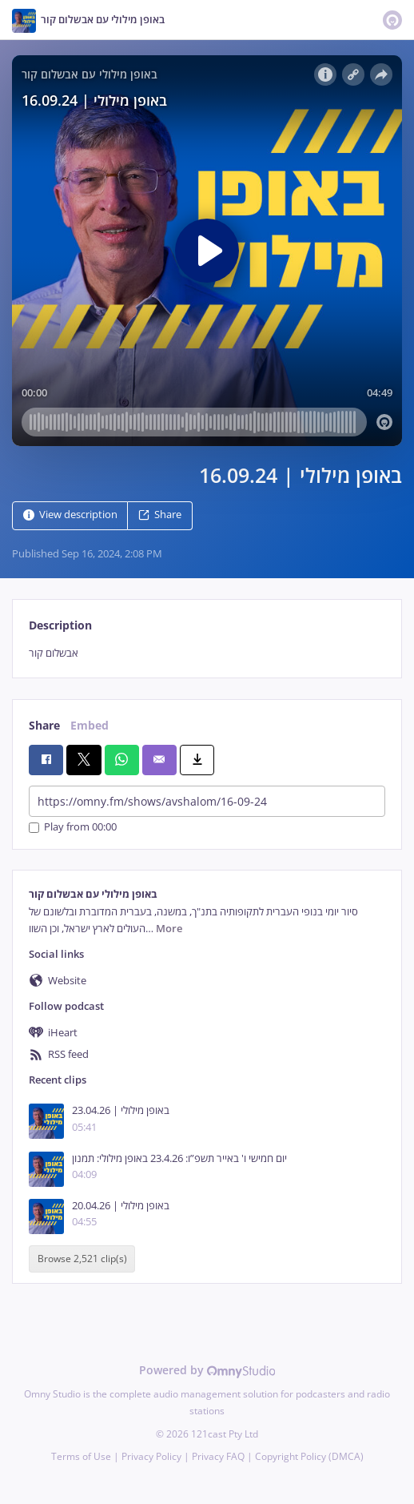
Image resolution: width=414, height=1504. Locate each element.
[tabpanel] (207, 653)
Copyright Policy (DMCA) (309, 1456)
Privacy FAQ (218, 1456)
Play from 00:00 (73, 827)
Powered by (207, 1369)
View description (70, 514)
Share (159, 514)
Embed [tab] (89, 725)
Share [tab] (44, 725)
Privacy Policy (151, 1456)
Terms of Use (81, 1456)
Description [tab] (60, 625)
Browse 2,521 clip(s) (82, 1258)
